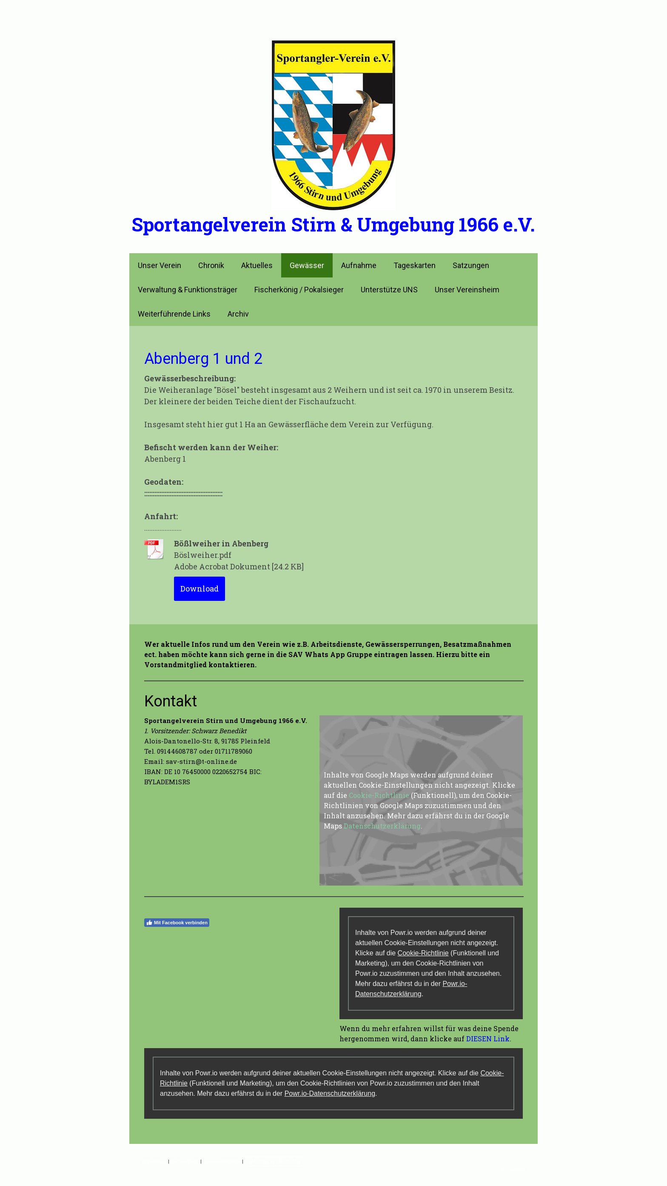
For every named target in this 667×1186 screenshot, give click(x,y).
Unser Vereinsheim (467, 289)
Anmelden (513, 1169)
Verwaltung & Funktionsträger (187, 289)
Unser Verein (159, 265)
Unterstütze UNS (389, 289)
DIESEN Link (488, 1038)
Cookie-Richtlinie (379, 795)
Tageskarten (414, 265)
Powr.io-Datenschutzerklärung (330, 1093)
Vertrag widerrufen (275, 1161)
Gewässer (307, 265)
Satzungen (471, 265)
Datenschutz (185, 1161)
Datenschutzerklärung (382, 825)
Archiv (238, 313)
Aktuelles (257, 265)
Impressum (154, 1161)
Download (199, 588)
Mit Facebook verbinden (177, 922)
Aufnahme (358, 265)
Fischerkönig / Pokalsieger (299, 289)
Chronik (211, 265)
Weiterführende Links (174, 313)
